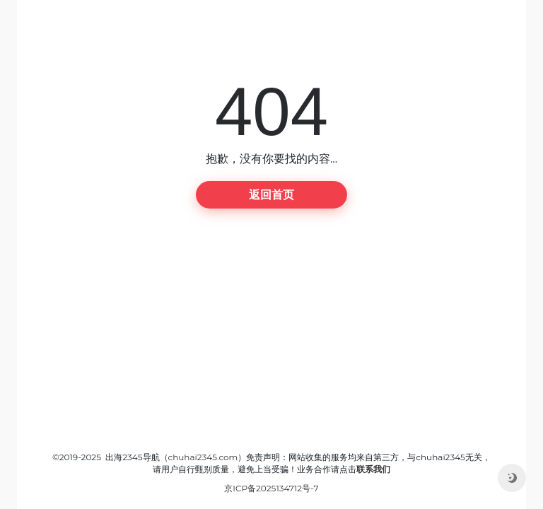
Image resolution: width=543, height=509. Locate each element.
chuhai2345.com (203, 457)
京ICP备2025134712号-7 (271, 488)
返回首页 (271, 194)
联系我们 (373, 469)
